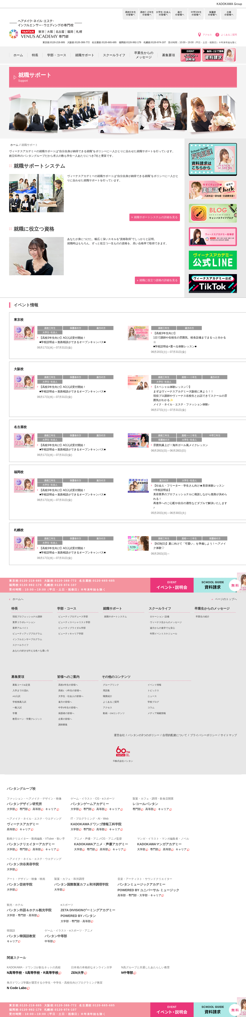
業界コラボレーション (24, 622)
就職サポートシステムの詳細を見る (156, 217)
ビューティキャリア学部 (70, 633)
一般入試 (17, 707)
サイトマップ (228, 735)
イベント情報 (154, 685)
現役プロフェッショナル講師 (27, 616)
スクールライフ (20, 645)
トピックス (153, 690)
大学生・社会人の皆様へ (163, 14)
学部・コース (66, 608)
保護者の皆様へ (212, 14)
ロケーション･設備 (159, 616)
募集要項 (17, 677)
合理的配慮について (174, 735)
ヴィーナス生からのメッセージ (166, 622)
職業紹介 (107, 696)
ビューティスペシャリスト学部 (74, 622)
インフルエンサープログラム (27, 639)
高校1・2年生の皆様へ (147, 14)
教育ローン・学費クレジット (27, 719)
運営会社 (119, 735)
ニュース (152, 696)
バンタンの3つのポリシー (143, 735)
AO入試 (16, 696)
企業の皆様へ (229, 14)
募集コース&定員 (21, 685)
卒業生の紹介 (202, 616)
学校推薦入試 (19, 702)
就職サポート (112, 608)
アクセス (207, 34)
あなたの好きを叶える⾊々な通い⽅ (31, 650)
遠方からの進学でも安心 (162, 628)
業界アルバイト (20, 628)
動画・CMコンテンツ (114, 713)
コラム (151, 707)
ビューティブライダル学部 (72, 628)
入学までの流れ (20, 690)
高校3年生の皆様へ (130, 14)
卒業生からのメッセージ (212, 608)
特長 (14, 608)
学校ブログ (153, 702)
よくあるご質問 (229, 34)
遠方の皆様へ (180, 14)
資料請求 (215, 584)
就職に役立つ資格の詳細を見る (158, 280)
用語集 (106, 690)
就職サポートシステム (115, 616)
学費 (15, 713)
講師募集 (62, 724)
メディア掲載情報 (157, 713)
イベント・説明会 (172, 585)
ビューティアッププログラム (27, 633)
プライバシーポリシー (204, 735)
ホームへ (18, 599)
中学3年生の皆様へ (196, 14)
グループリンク (111, 685)
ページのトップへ (226, 599)
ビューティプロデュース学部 (73, 616)
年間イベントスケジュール (163, 633)
